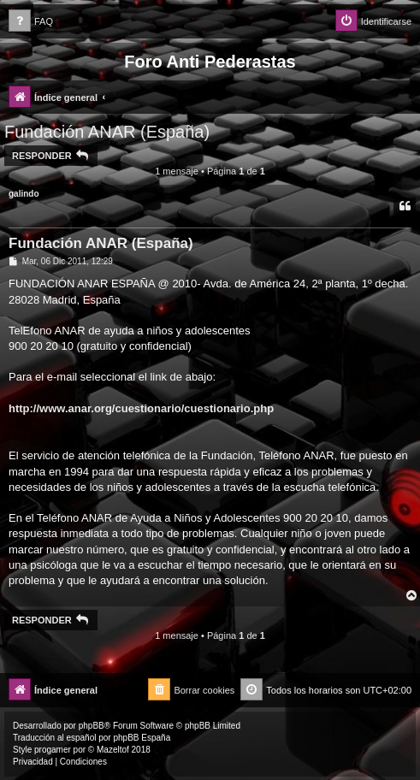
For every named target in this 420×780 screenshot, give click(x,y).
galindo (24, 193)
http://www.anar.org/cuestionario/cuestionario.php (141, 408)
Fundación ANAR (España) (107, 131)
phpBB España (141, 737)
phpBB (91, 725)
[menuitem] (31, 21)
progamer (52, 749)
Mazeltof (113, 749)
